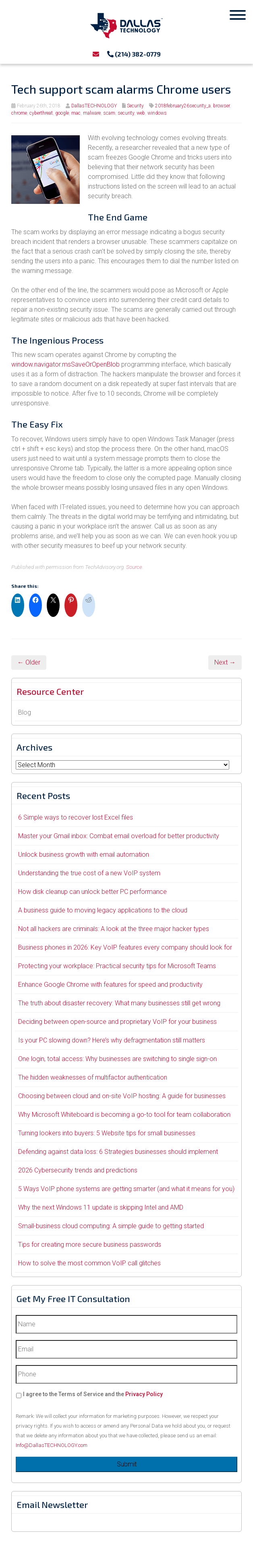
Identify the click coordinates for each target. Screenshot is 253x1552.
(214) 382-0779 (134, 54)
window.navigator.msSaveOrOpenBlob (65, 364)
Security (135, 106)
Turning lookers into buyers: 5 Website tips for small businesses (106, 1133)
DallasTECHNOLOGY (94, 106)
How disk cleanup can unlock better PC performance (92, 892)
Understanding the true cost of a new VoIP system (89, 873)
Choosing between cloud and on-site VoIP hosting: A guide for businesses (122, 1096)
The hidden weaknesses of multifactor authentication (92, 1077)
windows (157, 113)
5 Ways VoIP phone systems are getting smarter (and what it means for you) (126, 1189)
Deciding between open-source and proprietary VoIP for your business (117, 1022)
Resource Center (50, 691)
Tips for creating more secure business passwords (89, 1244)
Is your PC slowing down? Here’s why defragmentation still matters (111, 1040)
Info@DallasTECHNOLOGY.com (51, 1445)
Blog (24, 712)
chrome (19, 113)
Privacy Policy (144, 1394)
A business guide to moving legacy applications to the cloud (102, 910)
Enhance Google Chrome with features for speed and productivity (110, 984)
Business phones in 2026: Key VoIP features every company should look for (125, 947)
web (141, 113)
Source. (134, 567)
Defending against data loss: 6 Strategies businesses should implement (118, 1152)
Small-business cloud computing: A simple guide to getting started (111, 1226)
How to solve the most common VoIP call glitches (89, 1263)
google (62, 113)
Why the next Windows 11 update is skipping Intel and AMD (100, 1207)
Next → (225, 662)
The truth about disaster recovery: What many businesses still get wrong (119, 1003)
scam (109, 113)
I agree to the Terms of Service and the (93, 1394)
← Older (28, 662)
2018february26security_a (183, 106)
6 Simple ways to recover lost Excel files (75, 817)
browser (221, 106)
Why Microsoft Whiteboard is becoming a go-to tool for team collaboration (124, 1114)
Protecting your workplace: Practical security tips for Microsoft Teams (117, 966)
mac (76, 113)
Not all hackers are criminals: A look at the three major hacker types (113, 929)
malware (92, 113)
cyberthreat (41, 113)
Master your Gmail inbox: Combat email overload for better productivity (118, 836)
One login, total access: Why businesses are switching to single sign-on (117, 1059)
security (126, 113)
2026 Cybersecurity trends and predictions (77, 1170)
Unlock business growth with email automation (83, 854)
